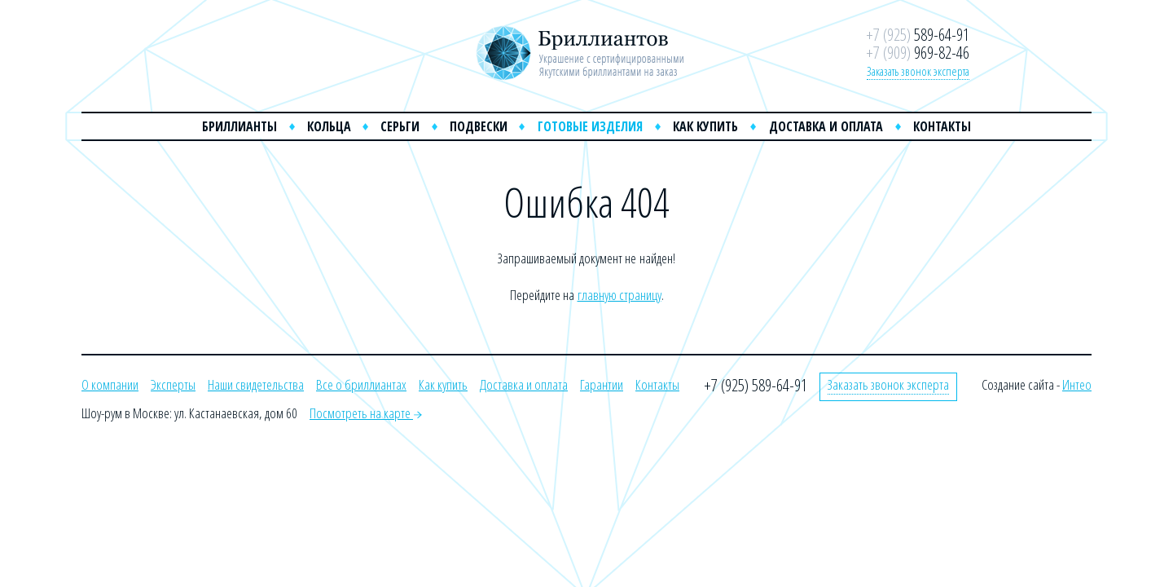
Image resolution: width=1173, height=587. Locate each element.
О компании (109, 384)
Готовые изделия (590, 126)
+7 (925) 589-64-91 (755, 385)
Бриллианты (239, 126)
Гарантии (601, 384)
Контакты (942, 126)
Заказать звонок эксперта (918, 71)
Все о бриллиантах (361, 384)
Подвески (478, 126)
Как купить (705, 126)
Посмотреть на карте (366, 413)
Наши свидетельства (256, 384)
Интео (1077, 384)
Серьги (400, 126)
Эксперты (173, 384)
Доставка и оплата (826, 126)
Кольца (329, 126)
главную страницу (619, 294)
